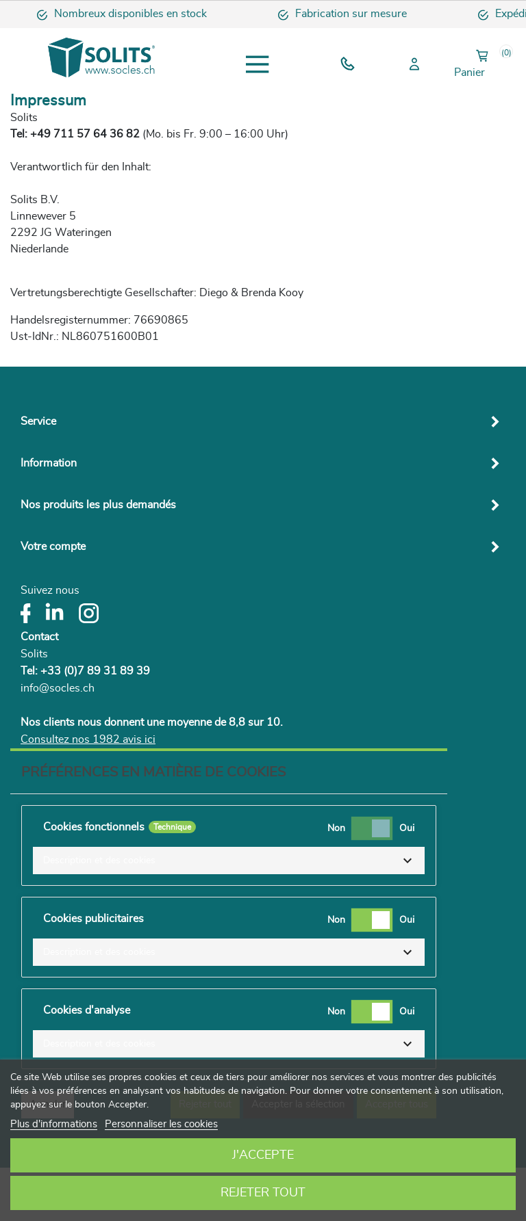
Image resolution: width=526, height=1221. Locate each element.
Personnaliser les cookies (161, 1124)
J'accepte (263, 1155)
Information (49, 463)
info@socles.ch (58, 688)
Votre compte (53, 546)
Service (38, 421)
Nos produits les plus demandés (98, 504)
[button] (229, 860)
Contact (39, 636)
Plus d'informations (53, 1124)
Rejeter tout (263, 1193)
